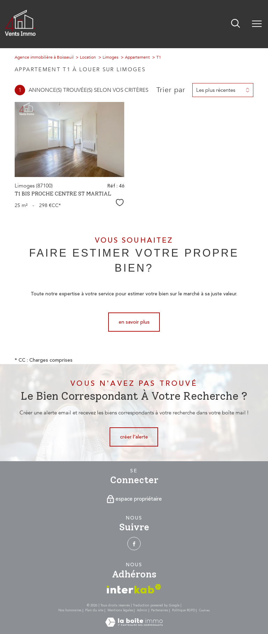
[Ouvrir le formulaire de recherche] (235, 24)
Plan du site (94, 610)
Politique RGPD (183, 610)
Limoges (110, 57)
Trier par (170, 90)
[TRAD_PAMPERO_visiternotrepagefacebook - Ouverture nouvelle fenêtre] (134, 543)
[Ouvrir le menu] (257, 24)
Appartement (137, 57)
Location (88, 57)
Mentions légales (120, 610)
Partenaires (159, 610)
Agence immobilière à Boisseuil (44, 57)
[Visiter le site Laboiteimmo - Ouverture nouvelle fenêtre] (134, 625)
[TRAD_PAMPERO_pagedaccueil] (20, 34)
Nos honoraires (69, 610)
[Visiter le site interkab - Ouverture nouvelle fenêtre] (134, 589)
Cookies (204, 610)
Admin (142, 610)
